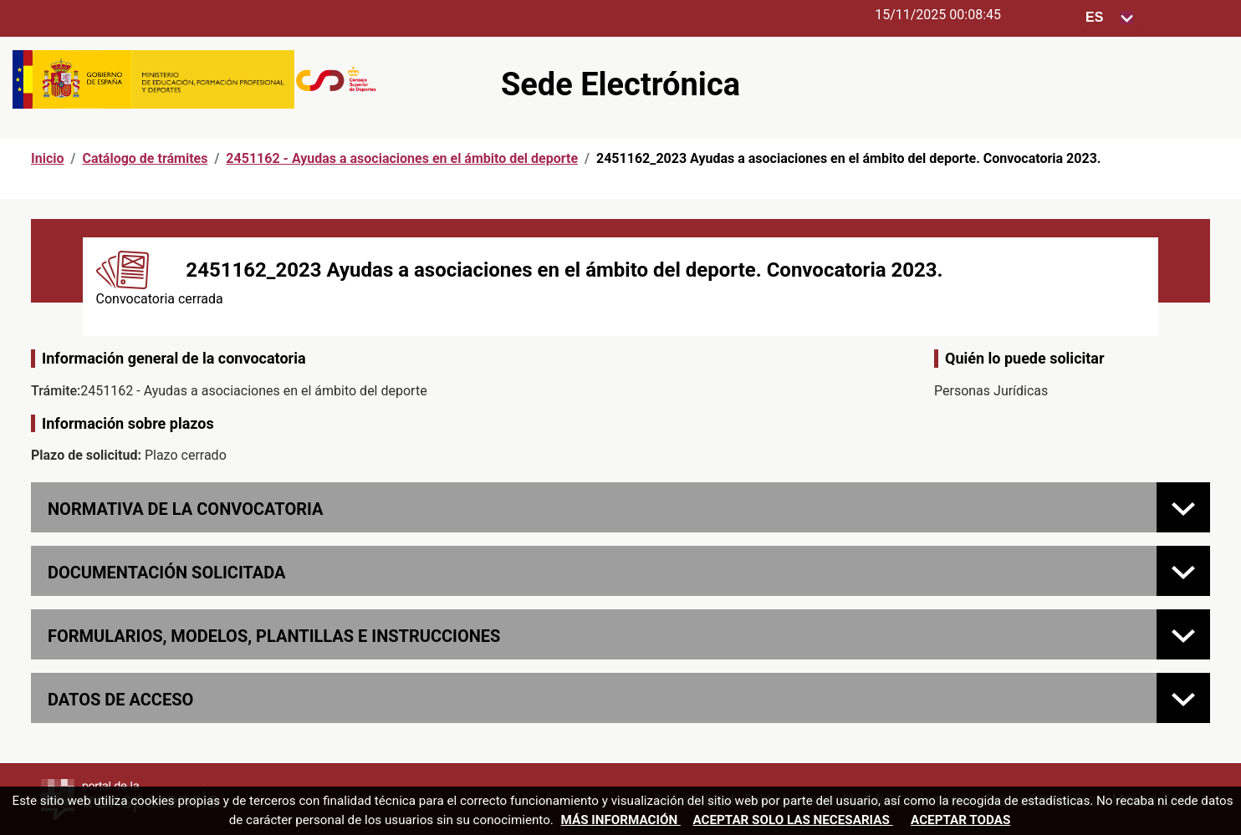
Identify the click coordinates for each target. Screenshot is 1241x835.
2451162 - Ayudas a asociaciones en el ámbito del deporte (402, 158)
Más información (621, 819)
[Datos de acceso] (1183, 698)
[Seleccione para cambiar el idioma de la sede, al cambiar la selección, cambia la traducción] (1109, 18)
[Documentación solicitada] (1183, 571)
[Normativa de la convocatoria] (1183, 507)
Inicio (47, 158)
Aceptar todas (960, 819)
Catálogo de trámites (144, 158)
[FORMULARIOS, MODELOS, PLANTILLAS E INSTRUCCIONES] (1183, 634)
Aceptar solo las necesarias (792, 819)
